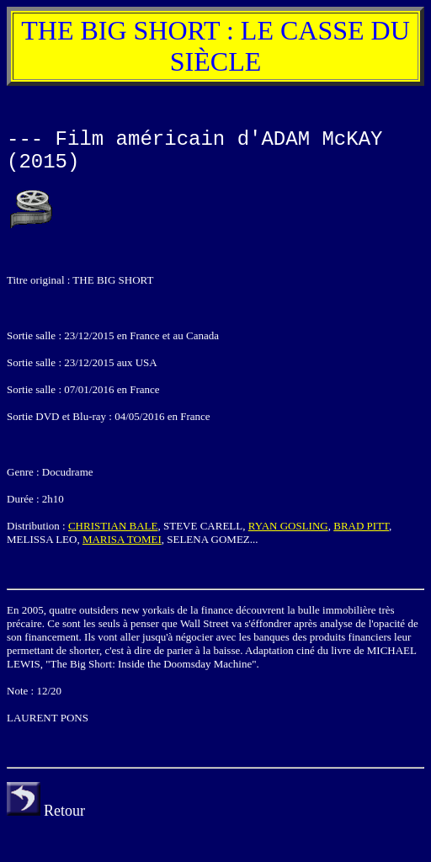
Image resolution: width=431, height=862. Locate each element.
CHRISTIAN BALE (113, 525)
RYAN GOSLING (288, 525)
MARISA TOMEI (122, 539)
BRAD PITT (361, 525)
